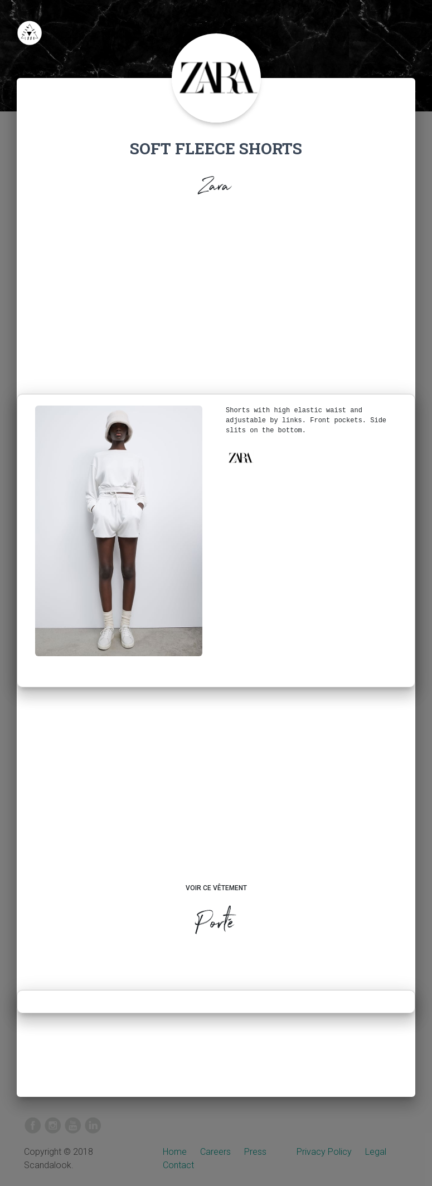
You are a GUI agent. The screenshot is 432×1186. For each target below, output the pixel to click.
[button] (240, 458)
